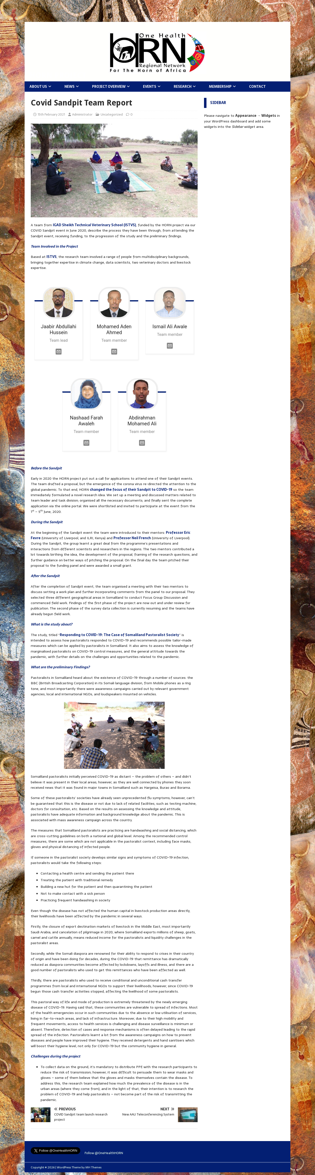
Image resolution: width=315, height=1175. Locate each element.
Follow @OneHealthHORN (104, 1153)
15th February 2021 (51, 114)
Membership (220, 86)
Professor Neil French (132, 538)
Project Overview (109, 86)
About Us (38, 86)
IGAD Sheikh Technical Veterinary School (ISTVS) (94, 225)
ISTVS (52, 256)
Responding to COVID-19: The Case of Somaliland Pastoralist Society (119, 635)
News (69, 86)
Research (182, 86)
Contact (257, 86)
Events (149, 86)
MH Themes (93, 1167)
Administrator (82, 114)
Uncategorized (112, 114)
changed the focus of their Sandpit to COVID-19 (131, 489)
